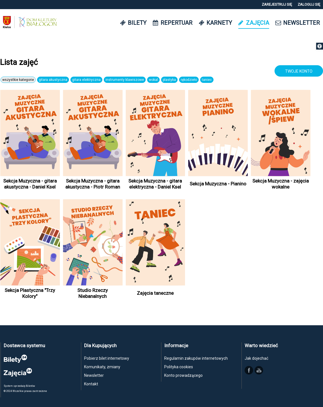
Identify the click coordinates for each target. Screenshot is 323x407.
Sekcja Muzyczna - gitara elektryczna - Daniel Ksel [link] (155, 183)
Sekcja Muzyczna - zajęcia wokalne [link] (280, 183)
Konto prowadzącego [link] (183, 375)
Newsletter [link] (94, 375)
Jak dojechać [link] (256, 358)
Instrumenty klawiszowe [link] (124, 80)
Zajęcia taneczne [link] (155, 293)
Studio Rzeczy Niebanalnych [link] (92, 293)
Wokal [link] (153, 80)
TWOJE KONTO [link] (298, 71)
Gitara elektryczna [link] (86, 80)
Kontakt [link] (91, 384)
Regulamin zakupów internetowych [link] (196, 358)
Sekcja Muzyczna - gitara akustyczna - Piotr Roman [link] (92, 183)
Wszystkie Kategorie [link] (18, 80)
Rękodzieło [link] (189, 80)
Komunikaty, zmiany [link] (102, 367)
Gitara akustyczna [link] (53, 80)
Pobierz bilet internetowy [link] (106, 358)
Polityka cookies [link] (178, 367)
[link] (319, 46)
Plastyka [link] (169, 80)
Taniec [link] (207, 80)
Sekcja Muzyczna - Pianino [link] (218, 184)
